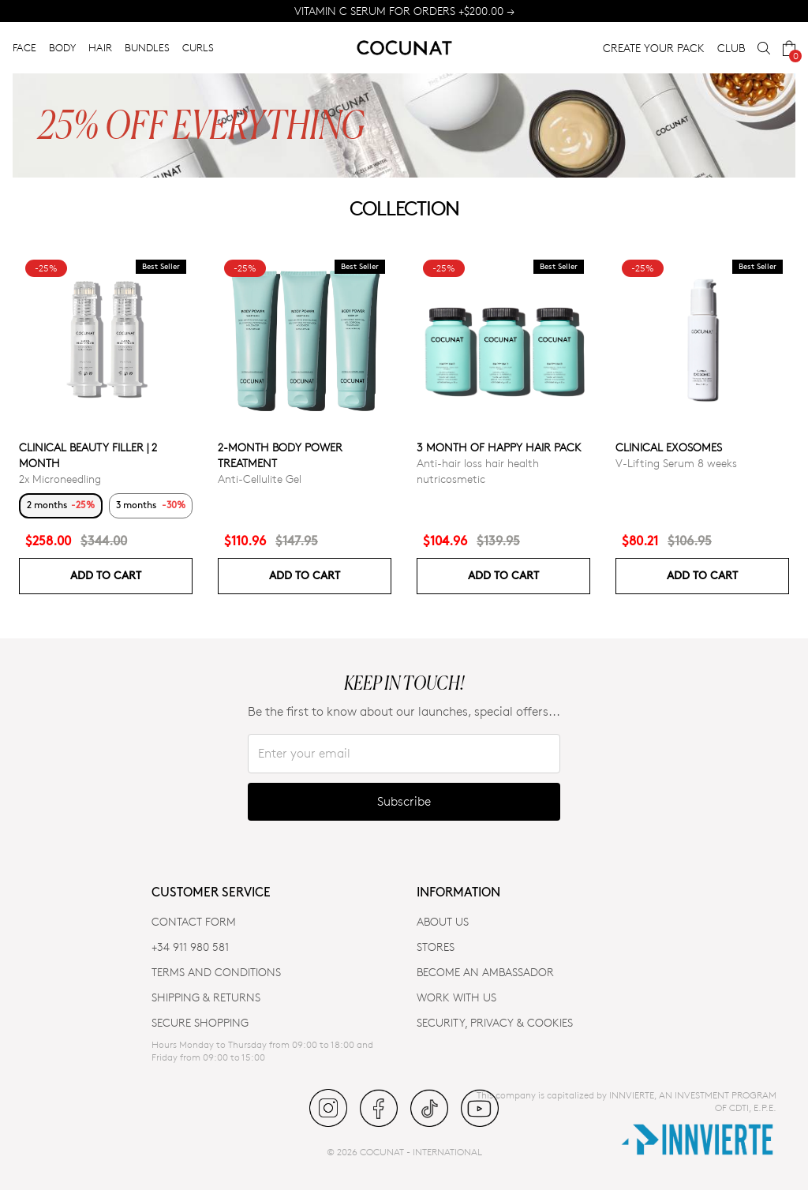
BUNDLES (147, 47)
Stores (435, 946)
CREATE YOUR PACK (654, 47)
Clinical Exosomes (668, 447)
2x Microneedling (60, 478)
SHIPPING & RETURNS (206, 997)
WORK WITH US (456, 997)
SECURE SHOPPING (200, 1022)
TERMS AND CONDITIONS (216, 972)
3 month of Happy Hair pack (499, 447)
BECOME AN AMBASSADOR (485, 972)
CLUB (731, 47)
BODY (62, 47)
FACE (24, 47)
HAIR (100, 47)
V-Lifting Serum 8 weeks (676, 463)
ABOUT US (443, 921)
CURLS (198, 47)
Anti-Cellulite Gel (259, 478)
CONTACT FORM (194, 921)
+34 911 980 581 (190, 946)
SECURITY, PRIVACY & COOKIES (495, 1022)
